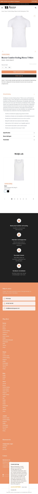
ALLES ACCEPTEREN (16, 487)
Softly (4, 343)
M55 (3, 398)
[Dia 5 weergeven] (23, 198)
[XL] (6, 67)
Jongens (5, 416)
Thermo (4, 345)
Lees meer (24, 487)
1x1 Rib (4, 354)
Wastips (4, 447)
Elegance (5, 334)
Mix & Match (5, 365)
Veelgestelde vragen (8, 443)
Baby (4, 373)
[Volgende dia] (33, 198)
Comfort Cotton (6, 355)
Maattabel (5, 445)
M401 (4, 379)
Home (3, 11)
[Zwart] (8, 191)
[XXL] (9, 67)
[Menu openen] (2, 7)
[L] (2, 67)
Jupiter (4, 396)
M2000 (4, 400)
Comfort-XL (5, 332)
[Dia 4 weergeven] (20, 198)
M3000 (4, 338)
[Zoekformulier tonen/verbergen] (35, 8)
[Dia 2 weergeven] (14, 198)
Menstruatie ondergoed (8, 340)
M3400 (4, 377)
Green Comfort (6, 336)
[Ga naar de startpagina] (10, 7)
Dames (4, 323)
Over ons (5, 449)
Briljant (4, 328)
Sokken (4, 407)
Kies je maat (5, 64)
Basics (4, 327)
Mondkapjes (5, 341)
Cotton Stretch (6, 389)
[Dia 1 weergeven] (11, 198)
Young (4, 347)
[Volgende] (35, 51)
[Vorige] (3, 51)
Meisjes (4, 352)
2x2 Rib (4, 325)
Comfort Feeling (11, 11)
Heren (6, 11)
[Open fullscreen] (34, 16)
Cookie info (13, 490)
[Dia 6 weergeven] (26, 198)
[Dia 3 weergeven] (17, 198)
